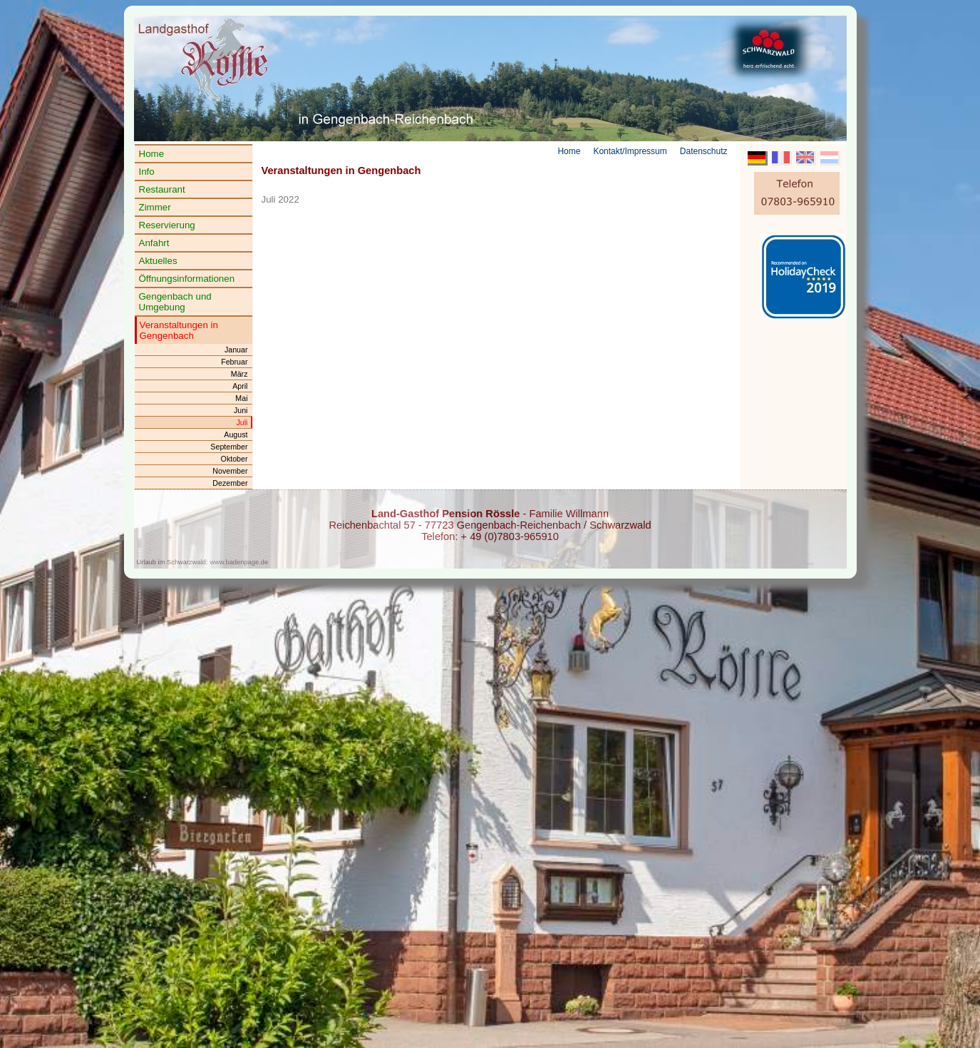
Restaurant (162, 189)
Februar (234, 361)
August (235, 434)
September (228, 446)
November (229, 471)
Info (147, 171)
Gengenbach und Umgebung (175, 301)
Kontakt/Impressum (629, 151)
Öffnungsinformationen (187, 278)
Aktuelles (158, 260)
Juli (242, 422)
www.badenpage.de (239, 562)
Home (152, 153)
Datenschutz (704, 151)
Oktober (234, 458)
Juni (241, 410)
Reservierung (167, 225)
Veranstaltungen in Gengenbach (179, 330)
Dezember (229, 483)
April (239, 386)
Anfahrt (154, 243)
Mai (241, 398)
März (239, 374)
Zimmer (155, 207)
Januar (236, 349)
